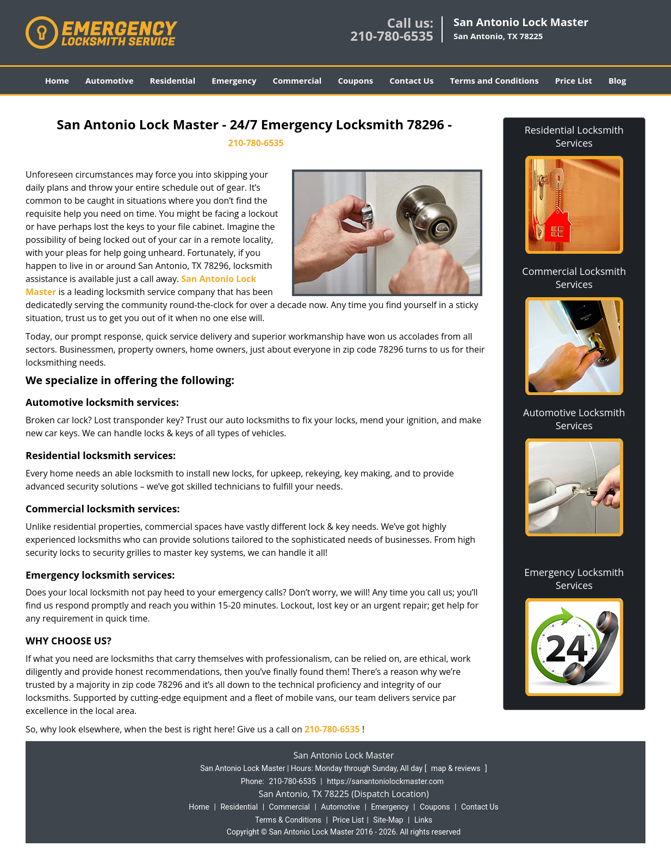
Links (423, 820)
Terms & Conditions (288, 820)
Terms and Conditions (494, 80)
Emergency (234, 80)
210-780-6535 (391, 36)
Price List (573, 80)
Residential (173, 80)
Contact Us (411, 80)
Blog (617, 80)
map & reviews (456, 768)
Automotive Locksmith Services (574, 419)
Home (57, 80)
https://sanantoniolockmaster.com (385, 781)
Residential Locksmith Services (574, 136)
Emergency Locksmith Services (574, 579)
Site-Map (388, 820)
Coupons (355, 80)
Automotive (109, 80)
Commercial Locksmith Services (574, 278)
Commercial (297, 80)
